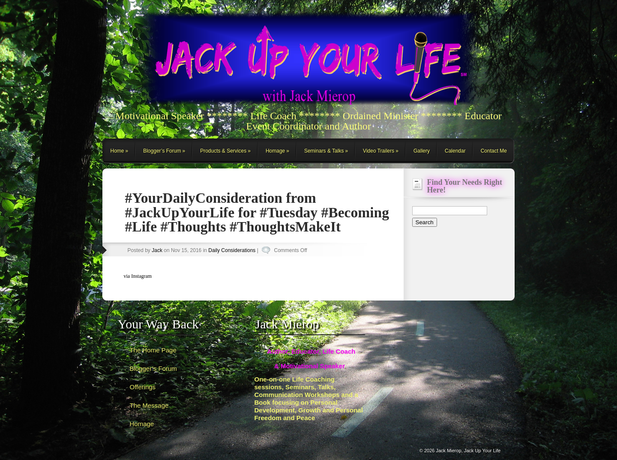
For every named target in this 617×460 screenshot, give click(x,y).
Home (117, 151)
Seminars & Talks (324, 151)
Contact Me (494, 151)
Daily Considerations (231, 250)
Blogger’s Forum (162, 151)
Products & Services (223, 151)
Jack (157, 250)
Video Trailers (378, 151)
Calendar (455, 151)
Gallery (421, 151)
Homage (275, 151)
